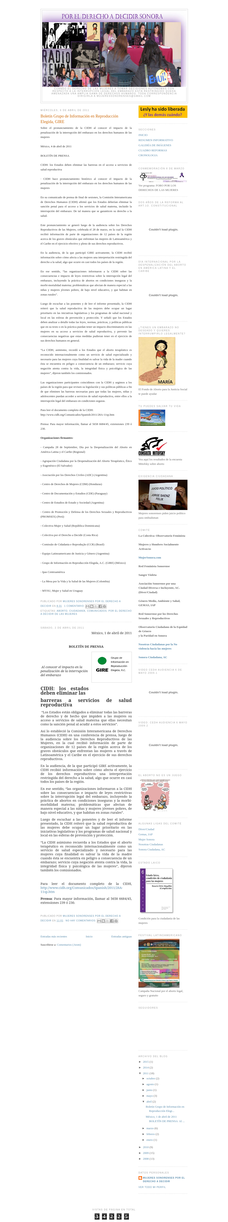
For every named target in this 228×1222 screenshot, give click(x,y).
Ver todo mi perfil (152, 1187)
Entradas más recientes (54, 936)
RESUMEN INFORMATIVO (155, 140)
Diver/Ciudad (146, 829)
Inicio (89, 936)
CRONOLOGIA (148, 155)
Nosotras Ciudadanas (150, 844)
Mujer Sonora (146, 839)
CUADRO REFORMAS (152, 150)
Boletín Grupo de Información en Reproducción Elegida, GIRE (79, 119)
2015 (146, 1061)
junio (150, 1090)
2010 (146, 1147)
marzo (151, 1128)
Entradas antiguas (121, 936)
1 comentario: (75, 606)
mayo (150, 1095)
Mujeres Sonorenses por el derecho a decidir (164, 1180)
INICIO (142, 135)
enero (150, 1139)
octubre (151, 1078)
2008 (146, 1158)
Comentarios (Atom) (69, 944)
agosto (151, 1084)
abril (150, 1101)
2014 (146, 1067)
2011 (146, 1073)
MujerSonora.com (149, 557)
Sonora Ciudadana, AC (151, 849)
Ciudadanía (77, 611)
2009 (146, 1153)
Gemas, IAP (145, 834)
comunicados (97, 611)
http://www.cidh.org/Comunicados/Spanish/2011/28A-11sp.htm (82, 889)
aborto (62, 611)
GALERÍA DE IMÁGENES (154, 145)
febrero (151, 1134)
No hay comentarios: (81, 920)
